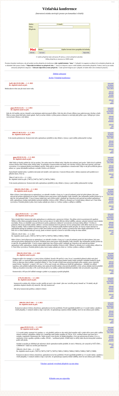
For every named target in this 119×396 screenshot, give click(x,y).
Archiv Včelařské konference (59, 81)
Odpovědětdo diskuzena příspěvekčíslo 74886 (110, 220)
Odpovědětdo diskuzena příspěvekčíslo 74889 (110, 309)
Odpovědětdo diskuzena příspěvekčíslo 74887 (110, 259)
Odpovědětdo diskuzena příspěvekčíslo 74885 (110, 195)
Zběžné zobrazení (59, 77)
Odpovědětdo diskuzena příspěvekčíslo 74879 (110, 89)
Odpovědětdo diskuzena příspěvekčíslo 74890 (110, 333)
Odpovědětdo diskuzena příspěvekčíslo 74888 (110, 284)
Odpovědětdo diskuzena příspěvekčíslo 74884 (110, 163)
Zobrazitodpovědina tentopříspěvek (110, 98)
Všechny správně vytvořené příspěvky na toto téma (59, 367)
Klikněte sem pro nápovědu (59, 382)
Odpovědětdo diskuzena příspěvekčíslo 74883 (110, 139)
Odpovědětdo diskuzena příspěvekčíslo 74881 (110, 114)
